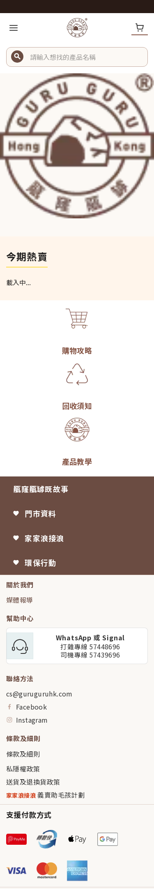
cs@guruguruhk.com (39, 693)
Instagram (27, 720)
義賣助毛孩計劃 (45, 795)
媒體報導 (19, 600)
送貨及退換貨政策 (33, 782)
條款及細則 (23, 754)
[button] (85, 57)
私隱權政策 (23, 768)
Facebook (26, 707)
